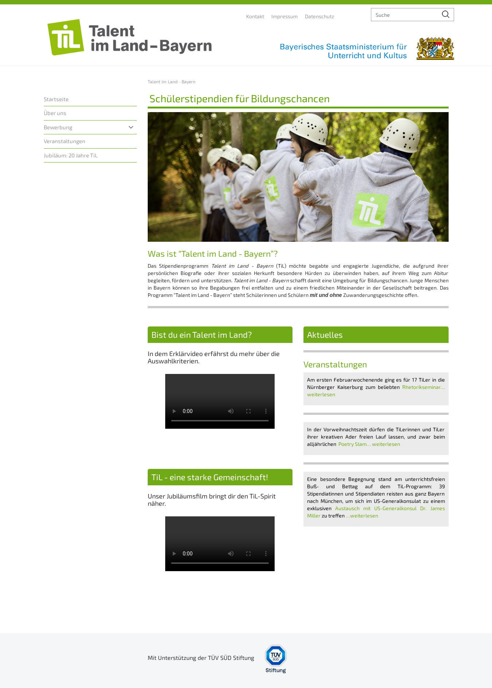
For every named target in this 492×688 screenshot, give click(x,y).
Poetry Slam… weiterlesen (369, 444)
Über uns (55, 113)
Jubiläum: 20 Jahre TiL (71, 155)
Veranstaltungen (64, 141)
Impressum (284, 16)
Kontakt (255, 16)
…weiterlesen (362, 515)
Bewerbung (58, 127)
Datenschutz (319, 16)
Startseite (56, 99)
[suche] (404, 14)
